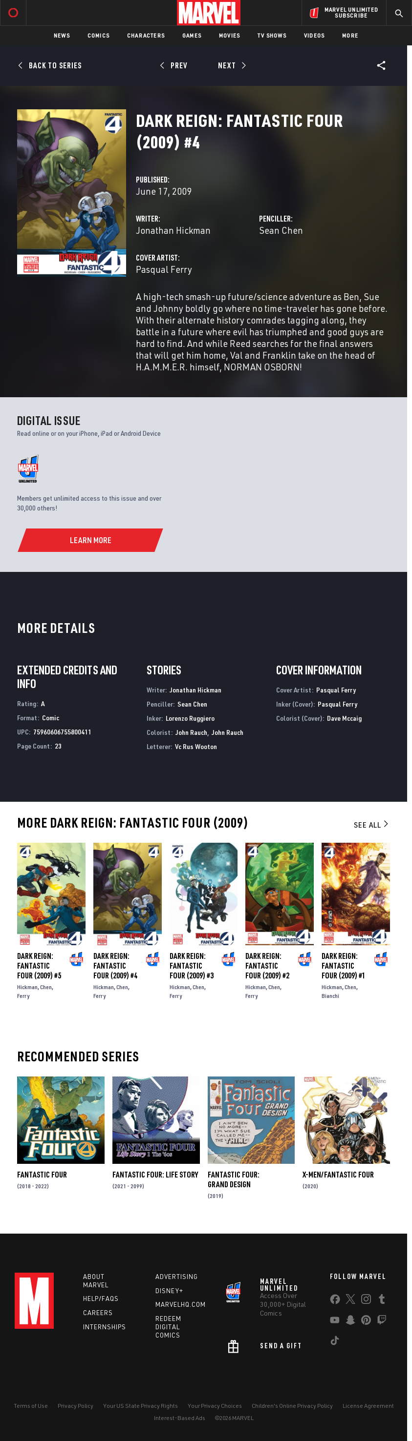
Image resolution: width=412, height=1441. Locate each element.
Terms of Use (31, 1405)
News (62, 35)
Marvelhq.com (180, 1304)
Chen (46, 987)
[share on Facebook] (335, 1301)
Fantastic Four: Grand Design (234, 1179)
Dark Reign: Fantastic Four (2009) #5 (39, 965)
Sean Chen (281, 230)
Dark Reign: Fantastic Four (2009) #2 (267, 965)
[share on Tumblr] (382, 1301)
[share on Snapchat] (350, 1322)
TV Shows (272, 35)
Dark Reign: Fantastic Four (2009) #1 (344, 965)
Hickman (27, 987)
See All (372, 825)
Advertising (176, 1276)
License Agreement (368, 1405)
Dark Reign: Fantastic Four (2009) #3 (192, 965)
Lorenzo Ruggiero (190, 718)
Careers (98, 1313)
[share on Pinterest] (366, 1322)
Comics (98, 35)
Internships (104, 1327)
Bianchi (330, 995)
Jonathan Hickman (173, 230)
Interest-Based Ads (179, 1417)
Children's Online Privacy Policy (292, 1405)
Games (191, 35)
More (350, 35)
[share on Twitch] (382, 1322)
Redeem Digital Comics (168, 1327)
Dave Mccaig (344, 718)
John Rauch (191, 732)
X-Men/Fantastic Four (338, 1174)
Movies (229, 35)
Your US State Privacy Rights (140, 1405)
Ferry (23, 995)
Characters (146, 35)
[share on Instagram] (366, 1301)
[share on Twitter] (350, 1301)
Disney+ (169, 1291)
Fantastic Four (42, 1174)
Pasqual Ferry (164, 269)
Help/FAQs (101, 1298)
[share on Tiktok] (335, 1342)
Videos (314, 35)
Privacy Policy (75, 1405)
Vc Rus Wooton (196, 746)
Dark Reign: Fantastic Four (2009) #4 (115, 965)
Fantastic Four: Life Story (155, 1174)
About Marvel (95, 1281)
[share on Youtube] (335, 1322)
